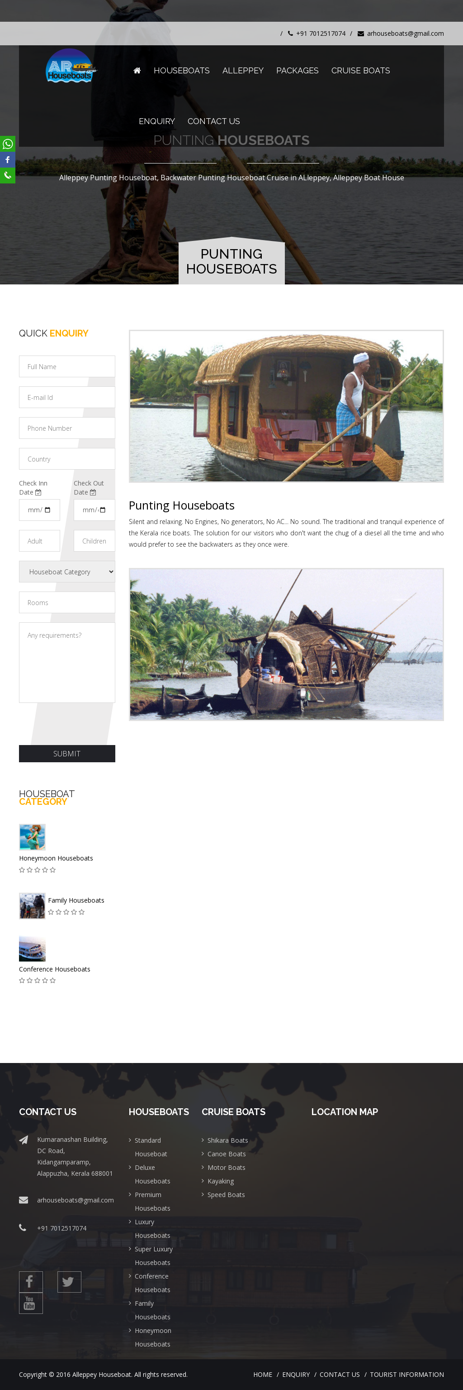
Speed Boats (226, 1194)
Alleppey (243, 70)
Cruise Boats (360, 70)
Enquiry (157, 121)
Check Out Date (89, 487)
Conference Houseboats (54, 969)
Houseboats (182, 70)
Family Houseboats (76, 900)
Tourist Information (407, 1374)
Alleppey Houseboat (101, 1374)
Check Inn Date (33, 487)
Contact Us (214, 121)
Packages (297, 70)
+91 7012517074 (316, 33)
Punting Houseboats (182, 505)
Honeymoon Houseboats (56, 858)
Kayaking (221, 1181)
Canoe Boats (227, 1154)
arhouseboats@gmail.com (401, 33)
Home (262, 1374)
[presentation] (87, 723)
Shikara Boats (228, 1140)
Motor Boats (227, 1167)
